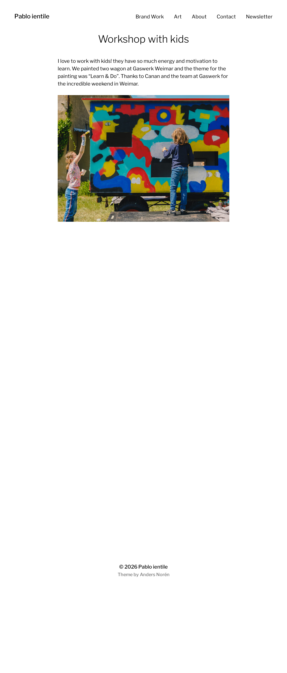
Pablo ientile (31, 16)
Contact (226, 17)
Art (178, 17)
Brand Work (150, 17)
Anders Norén (155, 574)
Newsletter (259, 17)
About (199, 17)
